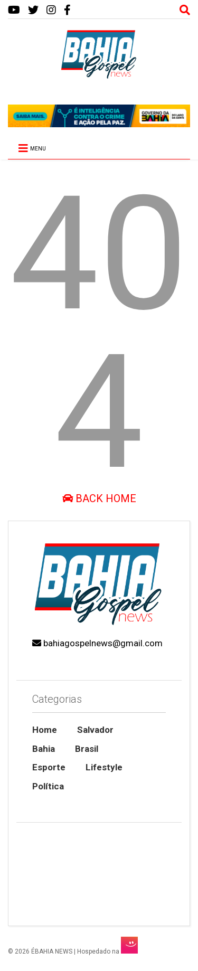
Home (44, 729)
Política (48, 786)
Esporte (48, 767)
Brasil (86, 748)
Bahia (43, 748)
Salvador (95, 729)
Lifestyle (104, 767)
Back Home (99, 498)
